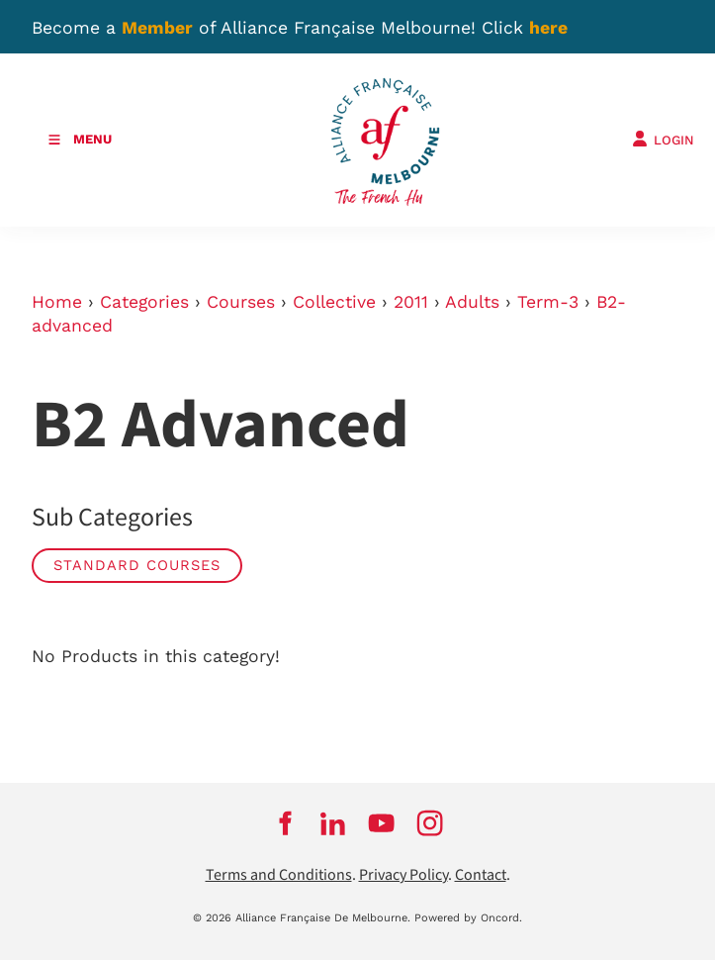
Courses (241, 302)
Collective (334, 302)
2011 (411, 302)
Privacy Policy (403, 875)
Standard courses (137, 565)
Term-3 (548, 302)
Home (57, 302)
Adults (472, 302)
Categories (144, 302)
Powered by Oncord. (468, 918)
